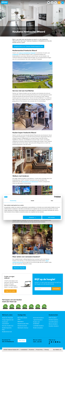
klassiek (33, 53)
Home (13, 28)
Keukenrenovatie (22, 325)
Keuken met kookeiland (36, 322)
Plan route (22, 340)
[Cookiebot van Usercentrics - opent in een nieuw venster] (55, 197)
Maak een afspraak (19, 267)
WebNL (57, 349)
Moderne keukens (38, 327)
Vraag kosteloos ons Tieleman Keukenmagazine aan (28, 46)
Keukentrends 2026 (23, 323)
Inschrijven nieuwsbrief (5, 322)
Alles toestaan (51, 217)
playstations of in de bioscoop (30, 181)
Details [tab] (32, 200)
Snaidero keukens (54, 326)
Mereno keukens (53, 324)
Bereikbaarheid (21, 28)
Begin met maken (10, 291)
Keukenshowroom (7, 331)
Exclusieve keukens (38, 317)
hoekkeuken (15, 54)
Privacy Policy (39, 349)
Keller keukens (53, 317)
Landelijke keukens (38, 325)
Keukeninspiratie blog (7, 328)
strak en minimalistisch (25, 53)
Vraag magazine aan (7, 319)
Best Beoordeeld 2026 (22, 318)
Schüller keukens (53, 319)
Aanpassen (32, 217)
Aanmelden (56, 288)
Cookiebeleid (23, 349)
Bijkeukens (21, 321)
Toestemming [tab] (13, 200)
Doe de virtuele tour (7, 325)
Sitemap (46, 349)
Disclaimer (31, 349)
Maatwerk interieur (23, 327)
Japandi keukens (38, 319)
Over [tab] (52, 200)
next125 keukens (53, 321)
